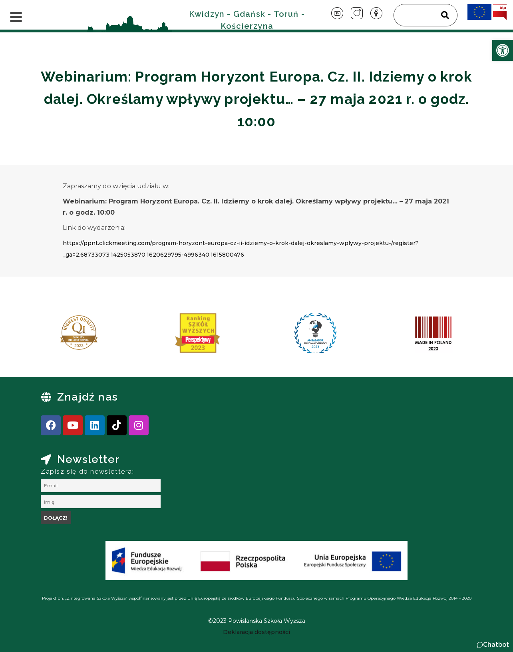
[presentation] (48, 335)
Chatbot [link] (496, 644)
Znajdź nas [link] (87, 397)
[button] (493, 645)
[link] (502, 50)
